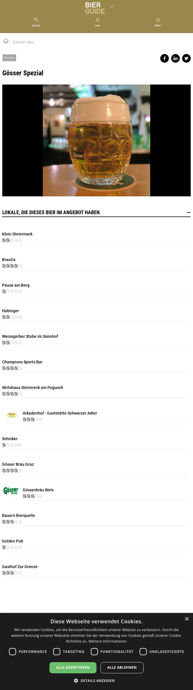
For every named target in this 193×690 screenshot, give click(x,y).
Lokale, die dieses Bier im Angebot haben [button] (96, 212)
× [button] (186, 619)
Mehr (158, 25)
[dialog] (96, 651)
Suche (36, 25)
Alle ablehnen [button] (122, 667)
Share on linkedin (175, 58)
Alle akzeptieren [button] (73, 667)
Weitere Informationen (107, 641)
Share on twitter (186, 58)
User (97, 25)
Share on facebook (164, 58)
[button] (96, 680)
